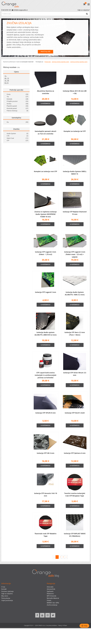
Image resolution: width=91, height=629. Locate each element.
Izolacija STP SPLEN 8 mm (45, 413)
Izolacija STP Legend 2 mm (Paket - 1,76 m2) (45, 253)
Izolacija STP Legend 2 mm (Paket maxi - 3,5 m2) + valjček (74, 254)
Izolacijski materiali (27, 62)
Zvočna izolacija (52, 606)
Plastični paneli (17, 106)
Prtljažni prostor (17, 101)
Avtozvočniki (51, 590)
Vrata (17, 94)
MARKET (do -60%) (53, 604)
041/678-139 (7, 10)
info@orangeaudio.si (21, 10)
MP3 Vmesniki (51, 597)
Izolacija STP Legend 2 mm (45, 292)
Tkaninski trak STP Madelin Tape (45, 535)
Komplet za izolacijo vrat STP (45, 172)
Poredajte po (39, 62)
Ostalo (49, 601)
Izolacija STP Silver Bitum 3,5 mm (74, 374)
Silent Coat (17, 138)
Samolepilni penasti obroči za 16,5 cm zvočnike (45, 132)
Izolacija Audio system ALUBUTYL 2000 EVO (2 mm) (46, 334)
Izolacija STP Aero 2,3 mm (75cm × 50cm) (75, 334)
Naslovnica (6, 62)
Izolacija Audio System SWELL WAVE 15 (74, 173)
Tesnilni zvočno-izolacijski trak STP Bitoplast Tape (74, 495)
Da (17, 122)
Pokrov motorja (17, 111)
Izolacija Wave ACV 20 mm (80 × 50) (74, 92)
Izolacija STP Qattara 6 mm (74, 454)
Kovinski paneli (17, 108)
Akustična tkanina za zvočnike (45, 92)
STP (17, 140)
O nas (3, 588)
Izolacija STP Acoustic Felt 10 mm (45, 495)
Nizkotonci (50, 595)
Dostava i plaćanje (7, 592)
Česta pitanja (5, 599)
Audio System (17, 133)
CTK (17, 136)
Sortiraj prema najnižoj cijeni (60, 62)
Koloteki (17, 99)
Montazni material (15, 62)
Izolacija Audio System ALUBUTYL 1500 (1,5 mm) (75, 293)
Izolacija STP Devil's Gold (75, 413)
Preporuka (48, 62)
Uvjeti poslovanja (7, 601)
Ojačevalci (50, 592)
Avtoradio (50, 588)
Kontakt (4, 590)
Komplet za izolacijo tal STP (75, 131)
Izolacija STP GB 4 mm (45, 454)
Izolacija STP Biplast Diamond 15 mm (74, 213)
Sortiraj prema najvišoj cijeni (78, 62)
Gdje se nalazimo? (84, 10)
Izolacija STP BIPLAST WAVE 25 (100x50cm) (74, 535)
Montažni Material (53, 599)
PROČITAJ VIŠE (45, 52)
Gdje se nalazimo (7, 595)
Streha (17, 104)
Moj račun (4, 597)
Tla (17, 97)
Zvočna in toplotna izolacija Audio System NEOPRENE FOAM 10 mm (45, 214)
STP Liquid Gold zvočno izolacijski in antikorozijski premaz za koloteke (45, 375)
